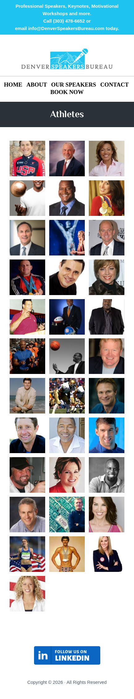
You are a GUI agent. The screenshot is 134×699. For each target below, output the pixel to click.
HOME (14, 84)
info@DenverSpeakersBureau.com (66, 28)
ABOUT (37, 84)
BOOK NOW (67, 92)
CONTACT (114, 84)
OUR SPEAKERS (73, 84)
